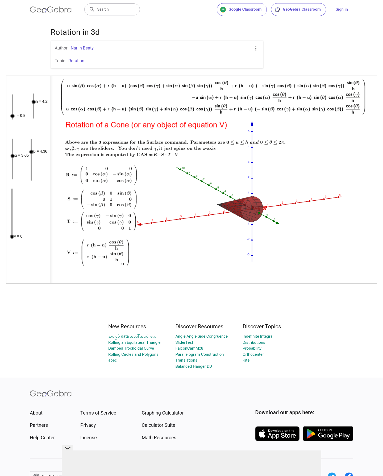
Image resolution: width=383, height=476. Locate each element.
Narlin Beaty (82, 48)
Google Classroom (240, 9)
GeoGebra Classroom (297, 9)
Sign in (342, 9)
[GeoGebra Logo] (51, 9)
